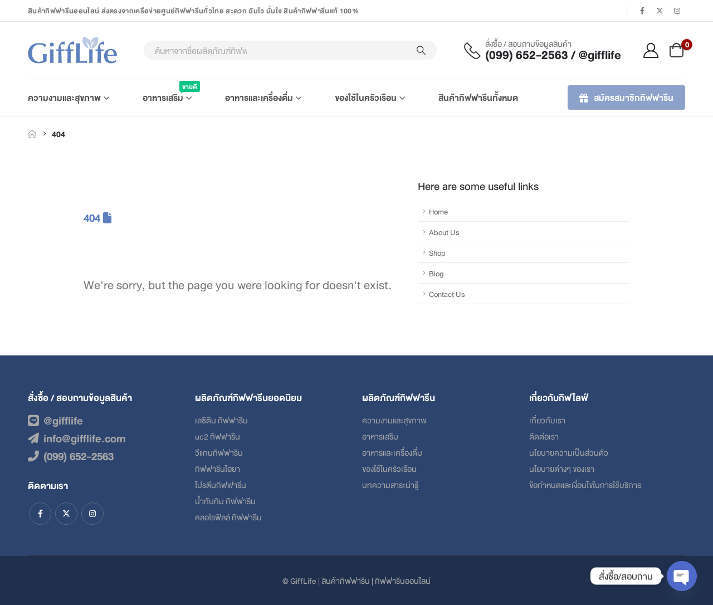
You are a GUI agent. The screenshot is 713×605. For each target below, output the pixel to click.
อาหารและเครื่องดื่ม (259, 97)
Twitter (66, 513)
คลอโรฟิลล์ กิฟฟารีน (228, 516)
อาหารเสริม (167, 92)
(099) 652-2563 (71, 455)
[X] (660, 10)
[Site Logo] (72, 50)
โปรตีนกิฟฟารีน (220, 484)
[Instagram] (677, 10)
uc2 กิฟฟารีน (217, 436)
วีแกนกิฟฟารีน (219, 452)
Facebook (40, 513)
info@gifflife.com (77, 438)
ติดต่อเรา (544, 436)
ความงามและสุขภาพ (64, 97)
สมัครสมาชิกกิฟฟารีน (626, 97)
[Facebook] (642, 10)
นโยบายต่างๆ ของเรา (561, 468)
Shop (437, 252)
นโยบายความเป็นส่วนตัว (568, 452)
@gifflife (55, 420)
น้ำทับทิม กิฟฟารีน (225, 500)
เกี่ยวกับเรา (547, 419)
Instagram (92, 513)
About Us (444, 232)
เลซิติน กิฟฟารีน (221, 419)
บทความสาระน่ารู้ (390, 484)
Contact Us (447, 293)
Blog (436, 273)
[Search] (421, 50)
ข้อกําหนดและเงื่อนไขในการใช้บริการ (585, 484)
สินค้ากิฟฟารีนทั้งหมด (478, 97)
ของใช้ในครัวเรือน (366, 97)
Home (438, 211)
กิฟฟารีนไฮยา (217, 468)
